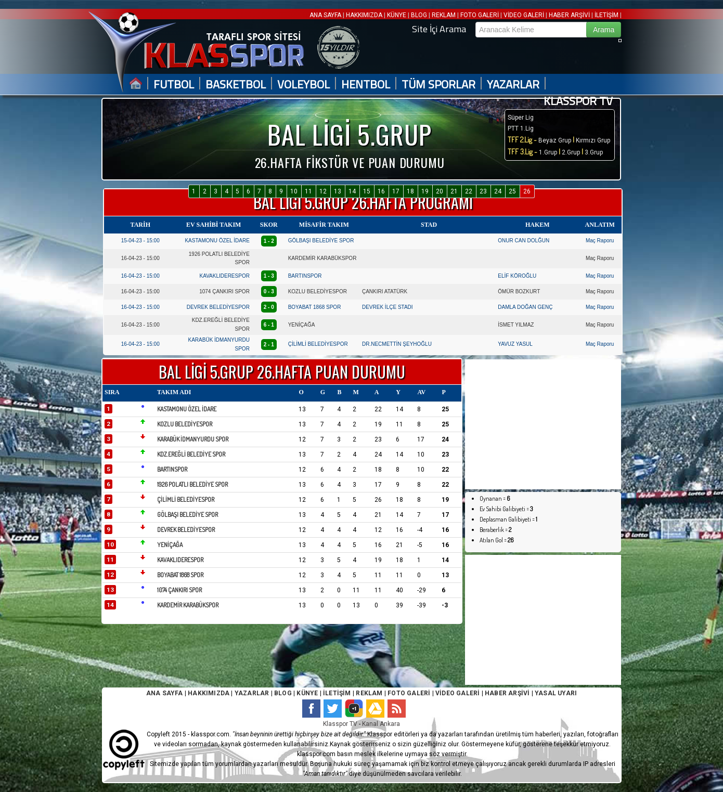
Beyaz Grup (554, 140)
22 (468, 191)
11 (308, 191)
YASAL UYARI (556, 693)
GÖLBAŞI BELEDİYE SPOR (321, 240)
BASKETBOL (235, 84)
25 (512, 191)
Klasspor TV (340, 724)
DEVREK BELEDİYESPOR (218, 307)
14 (352, 191)
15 (366, 191)
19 (425, 191)
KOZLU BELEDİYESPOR (317, 291)
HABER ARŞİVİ (569, 15)
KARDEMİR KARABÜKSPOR (322, 258)
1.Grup (549, 152)
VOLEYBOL (303, 84)
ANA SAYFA (326, 15)
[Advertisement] (543, 424)
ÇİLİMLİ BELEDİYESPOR (318, 344)
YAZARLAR (513, 84)
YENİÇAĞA (301, 325)
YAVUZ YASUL (515, 344)
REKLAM (444, 15)
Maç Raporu (600, 240)
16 (381, 191)
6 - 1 (269, 325)
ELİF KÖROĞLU (517, 276)
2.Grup (571, 152)
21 (454, 191)
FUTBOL (173, 84)
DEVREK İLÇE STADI (387, 307)
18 (410, 191)
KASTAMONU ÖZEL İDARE (217, 240)
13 (337, 191)
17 (395, 191)
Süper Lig (521, 117)
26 (527, 191)
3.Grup (594, 152)
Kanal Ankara (381, 724)
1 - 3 (269, 276)
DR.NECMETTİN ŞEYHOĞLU (397, 344)
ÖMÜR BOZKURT (519, 291)
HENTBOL (365, 84)
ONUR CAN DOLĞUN (523, 240)
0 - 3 (269, 291)
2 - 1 (269, 344)
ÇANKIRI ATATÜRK (384, 291)
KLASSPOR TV (578, 101)
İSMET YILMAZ (516, 325)
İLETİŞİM (606, 15)
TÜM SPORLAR (438, 84)
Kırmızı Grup (593, 140)
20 (439, 191)
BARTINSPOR (305, 276)
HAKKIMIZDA (364, 15)
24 (497, 191)
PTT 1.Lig (521, 128)
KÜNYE (396, 15)
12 (323, 191)
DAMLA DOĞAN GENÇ (525, 307)
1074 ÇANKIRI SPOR (224, 291)
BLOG (419, 15)
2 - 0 (269, 307)
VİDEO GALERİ (523, 15)
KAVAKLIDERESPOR (225, 276)
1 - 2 (269, 241)
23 (483, 191)
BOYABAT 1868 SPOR (314, 307)
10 (294, 191)
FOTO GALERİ (479, 15)
